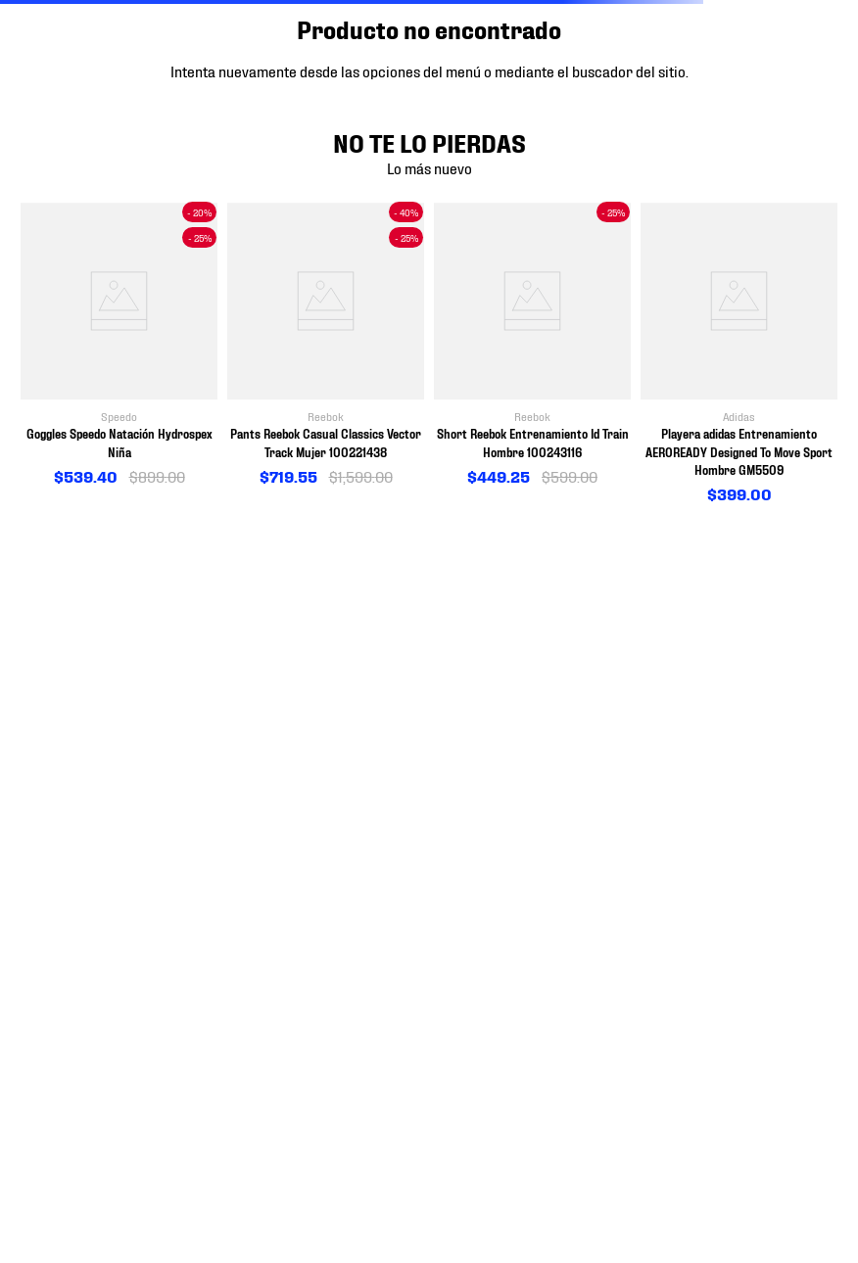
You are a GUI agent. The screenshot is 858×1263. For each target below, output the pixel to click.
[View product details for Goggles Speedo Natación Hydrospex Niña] (119, 345)
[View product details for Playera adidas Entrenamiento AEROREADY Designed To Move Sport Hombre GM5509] (739, 354)
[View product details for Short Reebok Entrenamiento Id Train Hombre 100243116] (532, 345)
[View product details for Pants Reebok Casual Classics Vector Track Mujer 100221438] (325, 345)
